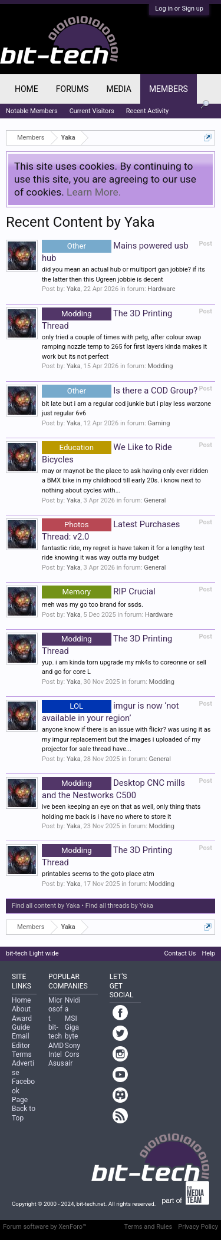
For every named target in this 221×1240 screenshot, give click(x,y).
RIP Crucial (99, 591)
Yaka (74, 289)
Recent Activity (147, 111)
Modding (160, 366)
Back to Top (23, 1113)
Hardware (161, 289)
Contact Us (180, 953)
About (21, 1009)
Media (118, 89)
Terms (22, 1054)
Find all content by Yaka (46, 906)
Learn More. (94, 192)
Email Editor (21, 1040)
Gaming (158, 423)
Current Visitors (92, 111)
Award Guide (22, 1022)
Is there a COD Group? (119, 390)
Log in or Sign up (179, 8)
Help (208, 953)
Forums (72, 89)
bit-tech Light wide (32, 953)
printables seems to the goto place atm (98, 874)
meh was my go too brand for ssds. (92, 605)
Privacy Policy (198, 1227)
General (155, 500)
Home (26, 89)
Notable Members (32, 111)
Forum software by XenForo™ (45, 1227)
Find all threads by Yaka (119, 906)
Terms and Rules (148, 1227)
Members (168, 89)
